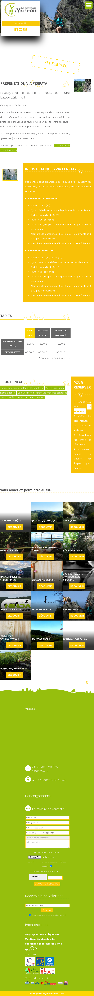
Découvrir (14, 527)
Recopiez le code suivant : (47, 871)
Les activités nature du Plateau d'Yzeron (22, 397)
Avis (31, 949)
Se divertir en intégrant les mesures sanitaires (42, 392)
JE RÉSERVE (82, 409)
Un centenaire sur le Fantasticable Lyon (22, 388)
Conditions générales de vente (43, 943)
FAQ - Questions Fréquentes (42, 934)
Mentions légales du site (40, 939)
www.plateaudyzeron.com (43, 993)
